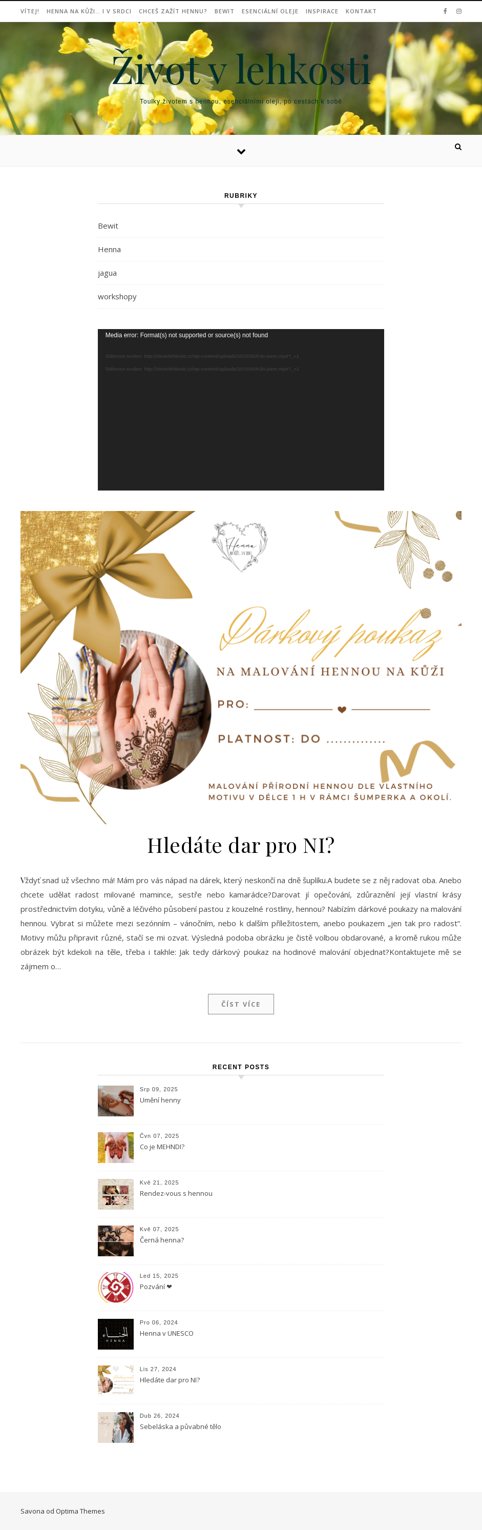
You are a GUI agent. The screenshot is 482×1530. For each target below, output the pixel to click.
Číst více (241, 1004)
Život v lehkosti (241, 68)
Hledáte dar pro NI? (241, 844)
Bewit (225, 11)
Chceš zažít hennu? (173, 11)
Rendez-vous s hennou (176, 1193)
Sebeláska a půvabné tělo (180, 1426)
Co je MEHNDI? (162, 1146)
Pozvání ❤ (156, 1286)
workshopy (117, 296)
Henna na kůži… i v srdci (89, 11)
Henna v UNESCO (167, 1333)
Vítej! (29, 11)
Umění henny (160, 1100)
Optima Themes (80, 1511)
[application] (241, 410)
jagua (107, 273)
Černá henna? (162, 1240)
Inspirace (322, 11)
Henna (109, 249)
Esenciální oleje (270, 11)
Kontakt (361, 11)
